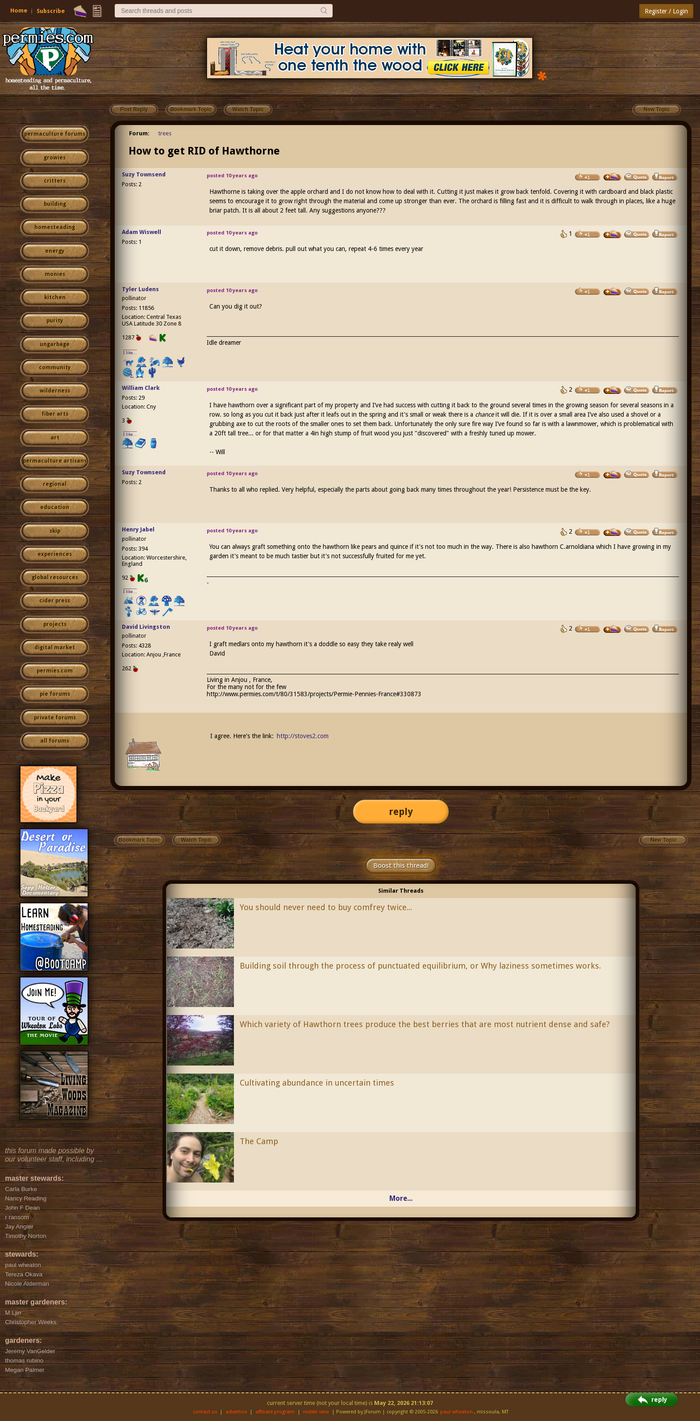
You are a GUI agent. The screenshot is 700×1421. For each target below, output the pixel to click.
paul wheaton (456, 1412)
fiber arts (55, 414)
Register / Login (666, 11)
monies (55, 274)
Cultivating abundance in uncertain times (317, 1082)
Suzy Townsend (144, 174)
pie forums (55, 694)
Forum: (139, 133)
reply (401, 811)
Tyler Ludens (140, 289)
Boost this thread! (401, 865)
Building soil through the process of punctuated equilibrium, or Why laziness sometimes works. (420, 965)
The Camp (259, 1141)
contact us (205, 1412)
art (54, 438)
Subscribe (51, 11)
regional (55, 484)
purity (54, 321)
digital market (54, 647)
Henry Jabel (138, 529)
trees (164, 133)
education (54, 507)
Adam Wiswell (141, 232)
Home (18, 10)
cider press (54, 601)
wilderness (55, 391)
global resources (55, 577)
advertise (236, 1412)
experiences (55, 554)
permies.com (55, 671)
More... (400, 1198)
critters (55, 181)
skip (55, 531)
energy (54, 251)
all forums (54, 741)
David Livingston (146, 626)
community (55, 367)
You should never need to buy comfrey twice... (326, 907)
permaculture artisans (55, 461)
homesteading (54, 227)
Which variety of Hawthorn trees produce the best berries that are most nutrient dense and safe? (425, 1024)
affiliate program (275, 1412)
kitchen (55, 297)
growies (55, 158)
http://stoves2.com (303, 736)
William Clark (141, 388)
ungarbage (55, 344)
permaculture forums (54, 134)
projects (55, 624)
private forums (55, 718)
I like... (130, 352)
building (55, 204)
